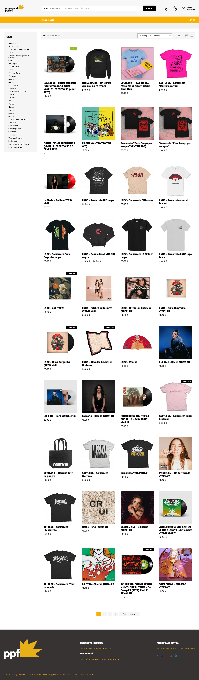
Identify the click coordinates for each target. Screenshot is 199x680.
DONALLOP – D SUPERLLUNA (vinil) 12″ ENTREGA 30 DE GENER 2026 (59, 146)
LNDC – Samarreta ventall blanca (173, 202)
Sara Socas (13, 125)
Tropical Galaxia (15, 138)
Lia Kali (11, 98)
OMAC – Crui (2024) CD (95, 527)
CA (191, 20)
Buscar (149, 8)
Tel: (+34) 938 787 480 (90, 648)
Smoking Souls (14, 129)
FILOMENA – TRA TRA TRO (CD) (96, 145)
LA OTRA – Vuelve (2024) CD (98, 584)
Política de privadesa (61, 674)
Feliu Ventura (14, 73)
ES (194, 20)
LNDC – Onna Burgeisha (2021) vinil (57, 364)
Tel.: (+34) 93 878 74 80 (167, 648)
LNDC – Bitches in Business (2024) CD (136, 310)
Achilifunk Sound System (19, 49)
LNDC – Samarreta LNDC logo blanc (175, 256)
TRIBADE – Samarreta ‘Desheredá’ (56, 528)
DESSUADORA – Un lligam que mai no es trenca (96, 84)
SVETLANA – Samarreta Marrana (95, 475)
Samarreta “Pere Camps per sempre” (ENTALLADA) (136, 145)
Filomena (12, 76)
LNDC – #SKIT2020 (54, 308)
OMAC (11, 113)
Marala (11, 104)
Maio (10, 101)
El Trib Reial (13, 67)
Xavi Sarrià (12, 141)
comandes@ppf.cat (186, 648)
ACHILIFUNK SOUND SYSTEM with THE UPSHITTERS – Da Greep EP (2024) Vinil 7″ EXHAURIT (136, 589)
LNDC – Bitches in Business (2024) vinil (97, 310)
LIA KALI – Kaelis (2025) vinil (60, 416)
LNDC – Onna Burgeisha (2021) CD (172, 310)
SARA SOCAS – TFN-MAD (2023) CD (172, 586)
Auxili (10, 52)
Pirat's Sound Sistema (18, 119)
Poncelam (12, 122)
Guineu (11, 82)
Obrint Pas (12, 110)
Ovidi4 (11, 116)
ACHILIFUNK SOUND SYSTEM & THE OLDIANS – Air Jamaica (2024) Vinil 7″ (175, 530)
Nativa (11, 107)
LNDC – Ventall (129, 362)
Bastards (12, 43)
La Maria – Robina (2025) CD (98, 416)
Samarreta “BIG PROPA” (134, 473)
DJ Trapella (13, 64)
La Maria (12, 88)
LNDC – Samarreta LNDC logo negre (137, 256)
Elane (10, 70)
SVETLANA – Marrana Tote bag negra (58, 475)
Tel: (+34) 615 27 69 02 (90, 659)
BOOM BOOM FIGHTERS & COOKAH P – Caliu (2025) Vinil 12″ (135, 419)
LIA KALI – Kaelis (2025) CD (174, 362)
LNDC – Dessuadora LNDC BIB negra (98, 256)
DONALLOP (13, 46)
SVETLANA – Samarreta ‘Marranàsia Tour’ (172, 84)
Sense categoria (15, 147)
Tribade (11, 135)
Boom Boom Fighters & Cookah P (18, 56)
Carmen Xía (13, 60)
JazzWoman (13, 85)
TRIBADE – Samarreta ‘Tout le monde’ (59, 586)
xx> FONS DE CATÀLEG (18, 144)
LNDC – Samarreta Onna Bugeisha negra (57, 256)
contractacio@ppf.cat (109, 659)
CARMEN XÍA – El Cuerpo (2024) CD (134, 528)
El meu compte (48, 20)
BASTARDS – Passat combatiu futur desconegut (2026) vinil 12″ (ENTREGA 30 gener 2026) (60, 87)
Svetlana (12, 132)
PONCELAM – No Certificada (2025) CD (174, 475)
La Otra (11, 95)
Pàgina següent (129, 614)
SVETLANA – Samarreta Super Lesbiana (175, 418)
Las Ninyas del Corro (17, 91)
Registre (191, 9)
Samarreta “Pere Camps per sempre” (175, 145)
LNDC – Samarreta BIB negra (98, 200)
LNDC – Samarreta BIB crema (137, 200)
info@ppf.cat (106, 648)
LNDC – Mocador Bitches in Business (97, 364)
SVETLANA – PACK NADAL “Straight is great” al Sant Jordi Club (135, 86)
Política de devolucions (83, 674)
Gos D (11, 79)
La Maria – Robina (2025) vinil (58, 202)
